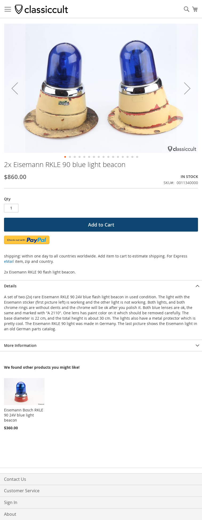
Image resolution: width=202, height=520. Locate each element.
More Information (20, 345)
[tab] (101, 286)
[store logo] (41, 9)
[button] (14, 88)
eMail (9, 261)
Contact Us (15, 479)
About (10, 514)
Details (10, 285)
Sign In (10, 502)
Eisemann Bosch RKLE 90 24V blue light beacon (23, 415)
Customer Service (21, 491)
